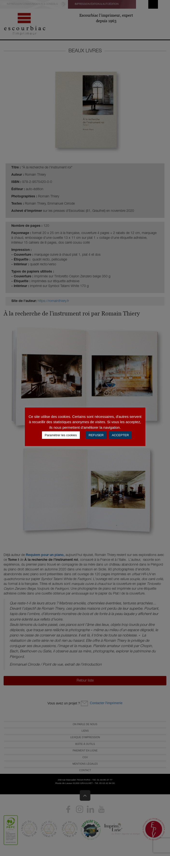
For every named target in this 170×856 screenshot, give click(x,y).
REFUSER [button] (96, 435)
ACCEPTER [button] (120, 435)
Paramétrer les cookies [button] (61, 435)
